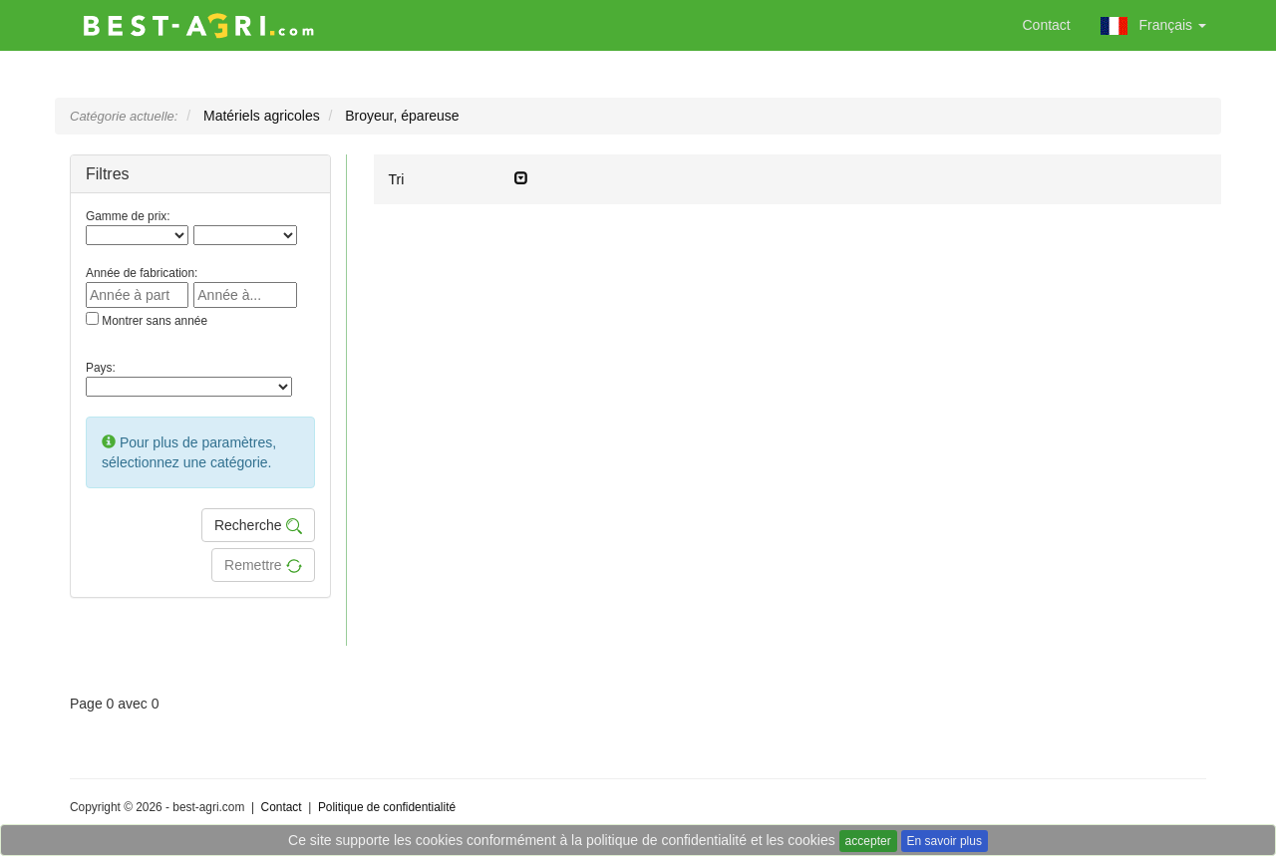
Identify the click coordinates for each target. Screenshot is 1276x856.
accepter (868, 841)
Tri (458, 178)
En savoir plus (944, 841)
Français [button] (1153, 26)
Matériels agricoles (261, 116)
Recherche (258, 525)
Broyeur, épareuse (402, 116)
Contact (1047, 25)
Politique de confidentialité (387, 807)
